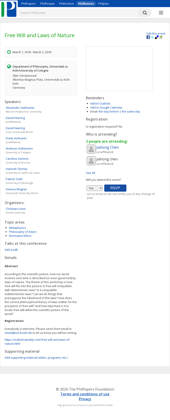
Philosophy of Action (23, 232)
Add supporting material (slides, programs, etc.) (36, 358)
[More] (161, 13)
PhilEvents (86, 4)
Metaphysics (17, 228)
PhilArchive (66, 4)
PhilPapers (28, 4)
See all (90, 173)
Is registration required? (102, 126)
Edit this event (156, 33)
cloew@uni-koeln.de (18, 333)
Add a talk (11, 250)
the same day (131, 111)
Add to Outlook (100, 103)
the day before (109, 111)
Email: (94, 111)
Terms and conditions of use (85, 394)
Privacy (85, 399)
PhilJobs (103, 4)
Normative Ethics (20, 236)
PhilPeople (47, 4)
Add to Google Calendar (106, 107)
